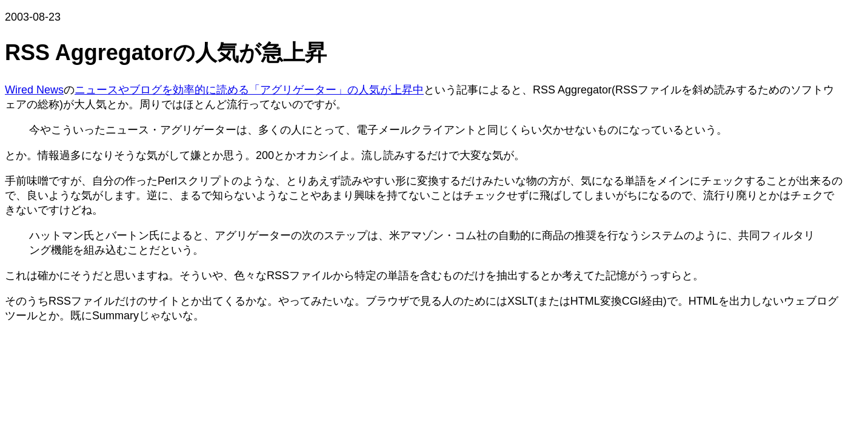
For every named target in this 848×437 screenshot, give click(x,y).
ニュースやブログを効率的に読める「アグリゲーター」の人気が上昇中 (249, 90)
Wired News (34, 90)
